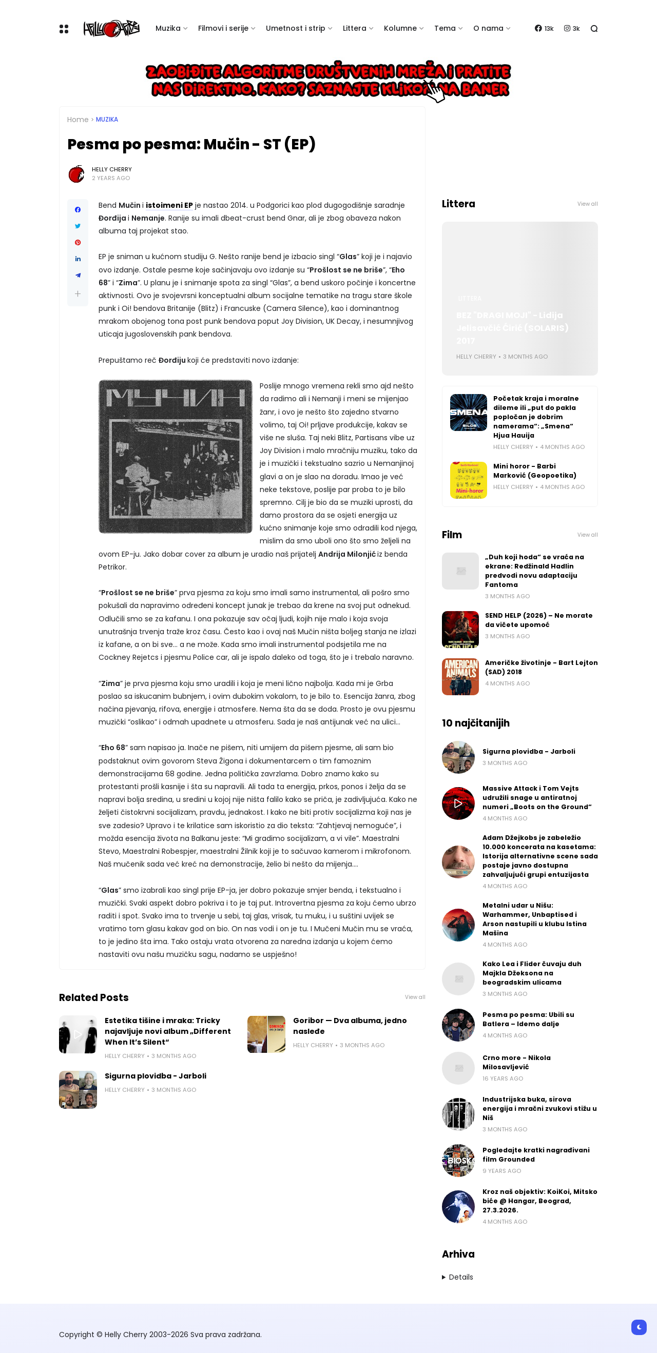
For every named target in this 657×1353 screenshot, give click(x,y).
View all (415, 997)
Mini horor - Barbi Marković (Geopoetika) (534, 471)
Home (78, 119)
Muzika (168, 28)
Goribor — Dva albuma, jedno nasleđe (350, 1025)
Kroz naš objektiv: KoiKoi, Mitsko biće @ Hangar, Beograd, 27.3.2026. (539, 1200)
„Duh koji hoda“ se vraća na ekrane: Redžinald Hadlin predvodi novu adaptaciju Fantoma (534, 571)
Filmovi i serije (223, 28)
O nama (488, 28)
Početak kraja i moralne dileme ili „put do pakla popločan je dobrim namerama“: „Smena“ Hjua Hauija (536, 417)
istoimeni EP (169, 205)
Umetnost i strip (295, 28)
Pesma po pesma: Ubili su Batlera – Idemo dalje (528, 1019)
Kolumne (400, 28)
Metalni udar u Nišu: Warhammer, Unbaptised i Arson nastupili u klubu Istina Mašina (534, 919)
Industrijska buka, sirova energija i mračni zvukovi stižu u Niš (539, 1108)
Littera (354, 28)
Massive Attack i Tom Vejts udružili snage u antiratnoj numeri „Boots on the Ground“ (537, 797)
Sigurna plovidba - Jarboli (155, 1076)
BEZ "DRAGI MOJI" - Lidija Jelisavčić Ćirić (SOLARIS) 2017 (512, 328)
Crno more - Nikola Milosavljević (516, 1062)
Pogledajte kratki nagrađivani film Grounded (536, 1155)
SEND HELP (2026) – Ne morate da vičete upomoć (539, 620)
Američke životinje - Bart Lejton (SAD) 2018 (541, 667)
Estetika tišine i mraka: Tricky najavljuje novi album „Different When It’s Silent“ (168, 1031)
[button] (78, 294)
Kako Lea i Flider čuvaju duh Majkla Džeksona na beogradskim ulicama (532, 973)
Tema (445, 28)
